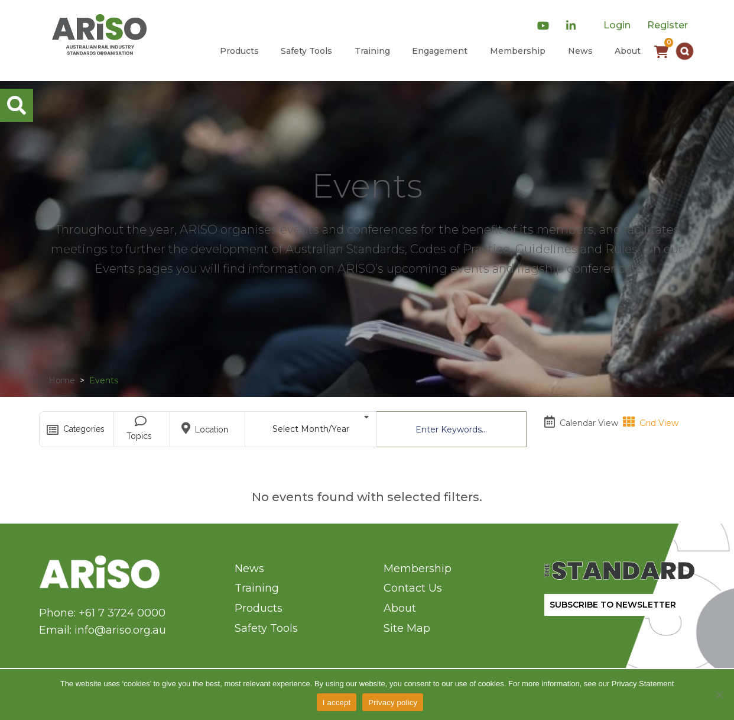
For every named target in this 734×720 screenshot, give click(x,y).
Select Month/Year (320, 423)
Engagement (439, 51)
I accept (337, 702)
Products (239, 51)
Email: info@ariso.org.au (102, 630)
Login (617, 25)
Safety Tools (306, 51)
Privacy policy (392, 702)
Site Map (407, 628)
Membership (517, 51)
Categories (79, 430)
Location (207, 428)
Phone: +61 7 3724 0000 (102, 612)
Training (372, 51)
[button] (684, 51)
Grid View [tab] (650, 419)
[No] (719, 694)
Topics (142, 428)
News (580, 51)
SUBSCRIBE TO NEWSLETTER (613, 604)
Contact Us (413, 588)
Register (667, 25)
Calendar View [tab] (581, 419)
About (628, 51)
